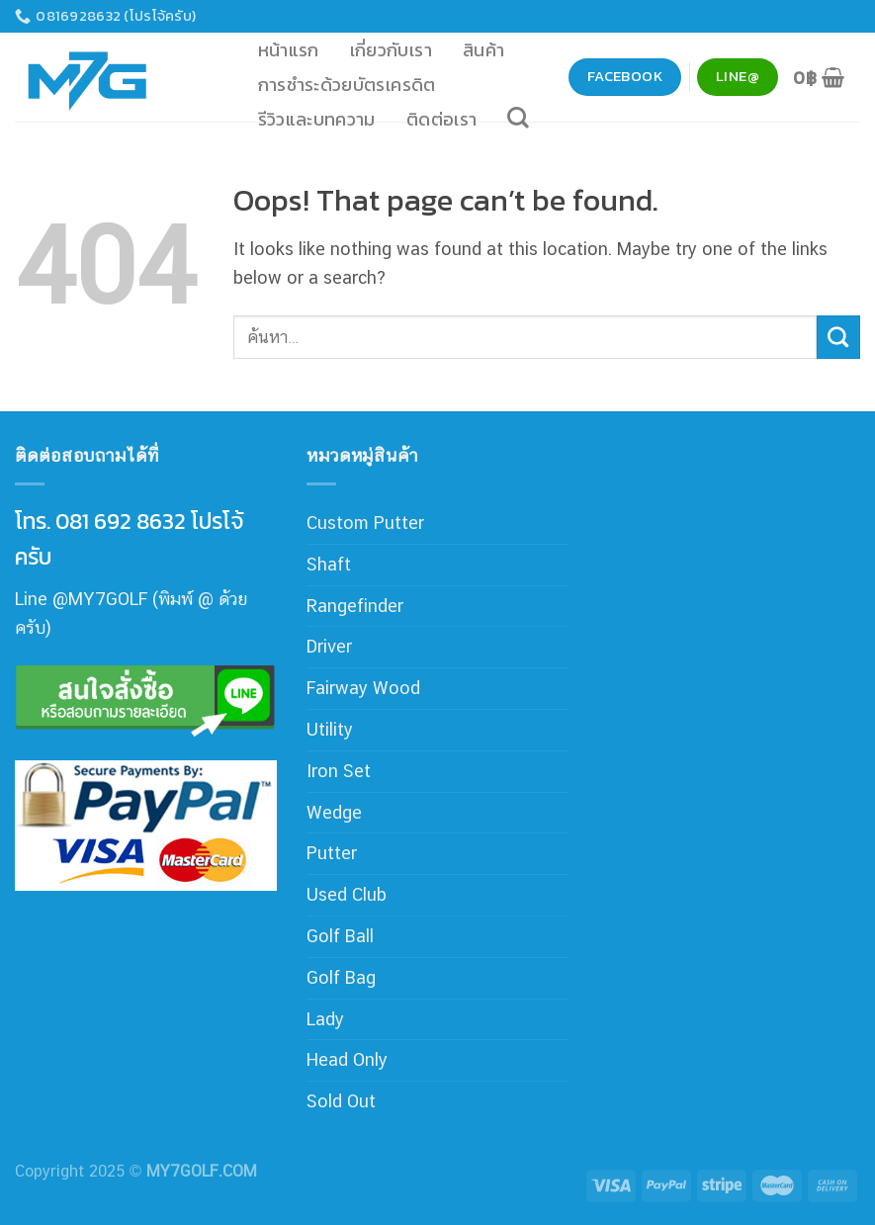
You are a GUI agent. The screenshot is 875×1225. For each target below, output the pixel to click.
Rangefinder (354, 605)
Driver (329, 646)
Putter (331, 852)
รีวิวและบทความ (317, 119)
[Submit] (838, 337)
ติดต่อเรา (442, 119)
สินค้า (483, 50)
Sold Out (341, 1101)
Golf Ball (340, 935)
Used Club (346, 894)
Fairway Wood (363, 687)
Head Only (347, 1059)
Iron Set (338, 770)
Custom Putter (365, 522)
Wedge (334, 812)
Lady (325, 1018)
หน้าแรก (288, 50)
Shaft (328, 564)
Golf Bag (341, 977)
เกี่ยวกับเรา (391, 50)
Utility (329, 729)
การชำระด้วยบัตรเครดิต (347, 84)
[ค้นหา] (518, 117)
